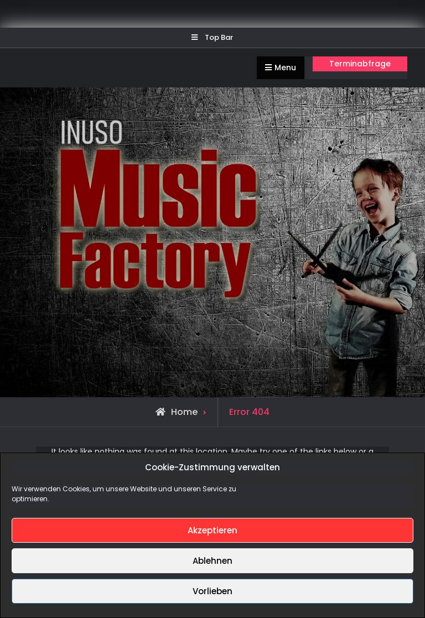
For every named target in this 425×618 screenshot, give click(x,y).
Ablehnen (212, 561)
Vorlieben (212, 591)
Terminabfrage (360, 63)
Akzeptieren (212, 530)
